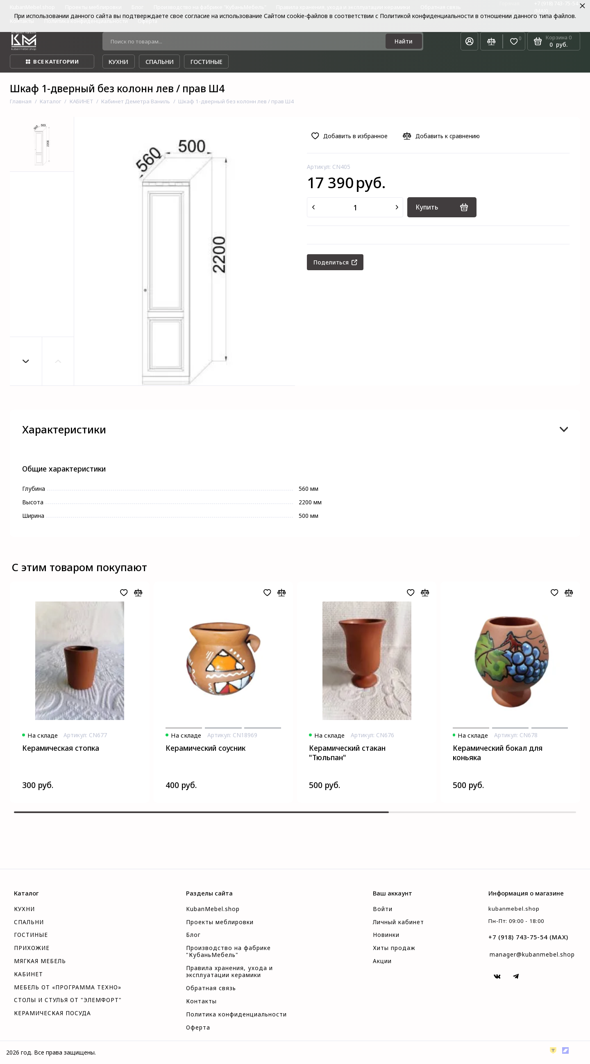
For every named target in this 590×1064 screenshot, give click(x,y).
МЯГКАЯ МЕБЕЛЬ (40, 961)
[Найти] (404, 41)
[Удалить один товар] (313, 207)
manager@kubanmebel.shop (532, 954)
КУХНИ (24, 909)
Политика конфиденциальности (236, 1014)
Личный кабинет (398, 922)
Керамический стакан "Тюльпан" (347, 753)
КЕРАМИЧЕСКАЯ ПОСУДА (52, 1013)
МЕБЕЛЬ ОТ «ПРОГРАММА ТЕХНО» (67, 987)
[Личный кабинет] (469, 41)
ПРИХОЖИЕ (32, 948)
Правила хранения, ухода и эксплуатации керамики (229, 971)
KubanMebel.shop (213, 909)
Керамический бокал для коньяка (497, 753)
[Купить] (441, 207)
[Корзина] (553, 41)
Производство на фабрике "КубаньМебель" (228, 951)
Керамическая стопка (60, 748)
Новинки (386, 935)
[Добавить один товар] (397, 207)
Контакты (201, 1001)
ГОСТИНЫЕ (31, 935)
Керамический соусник (205, 748)
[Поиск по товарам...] (247, 41)
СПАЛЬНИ (29, 922)
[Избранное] (514, 41)
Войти (383, 909)
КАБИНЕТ (28, 974)
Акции (382, 961)
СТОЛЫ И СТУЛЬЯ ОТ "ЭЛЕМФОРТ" (68, 1000)
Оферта (198, 1027)
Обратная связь (211, 988)
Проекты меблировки (220, 922)
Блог (193, 935)
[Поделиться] (335, 262)
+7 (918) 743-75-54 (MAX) (528, 937)
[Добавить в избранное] (351, 136)
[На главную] (23, 41)
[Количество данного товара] (355, 207)
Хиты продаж (394, 948)
